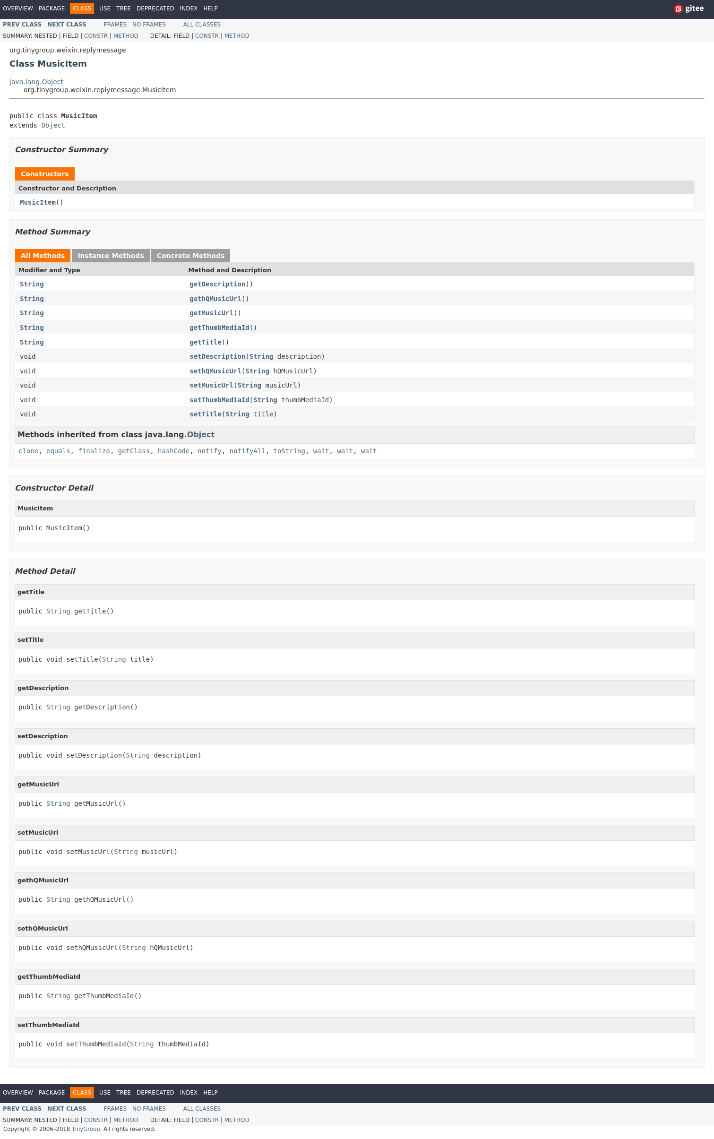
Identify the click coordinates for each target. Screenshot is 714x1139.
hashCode (173, 451)
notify (210, 451)
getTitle (205, 342)
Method (125, 36)
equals (58, 451)
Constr (96, 36)
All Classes (202, 24)
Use (105, 8)
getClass (134, 451)
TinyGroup (86, 1129)
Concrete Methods (191, 255)
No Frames (149, 24)
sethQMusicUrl (215, 371)
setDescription (217, 356)
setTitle (205, 414)
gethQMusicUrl (215, 298)
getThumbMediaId (219, 327)
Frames (115, 24)
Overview (18, 8)
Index (189, 8)
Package (52, 8)
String (32, 284)
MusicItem (38, 202)
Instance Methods (110, 255)
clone (28, 451)
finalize (94, 451)
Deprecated (155, 8)
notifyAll (248, 451)
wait (321, 451)
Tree (123, 8)
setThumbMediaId (219, 400)
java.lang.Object (36, 82)
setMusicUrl (211, 385)
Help (210, 8)
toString (289, 451)
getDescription (217, 284)
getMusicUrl (211, 313)
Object (53, 125)
